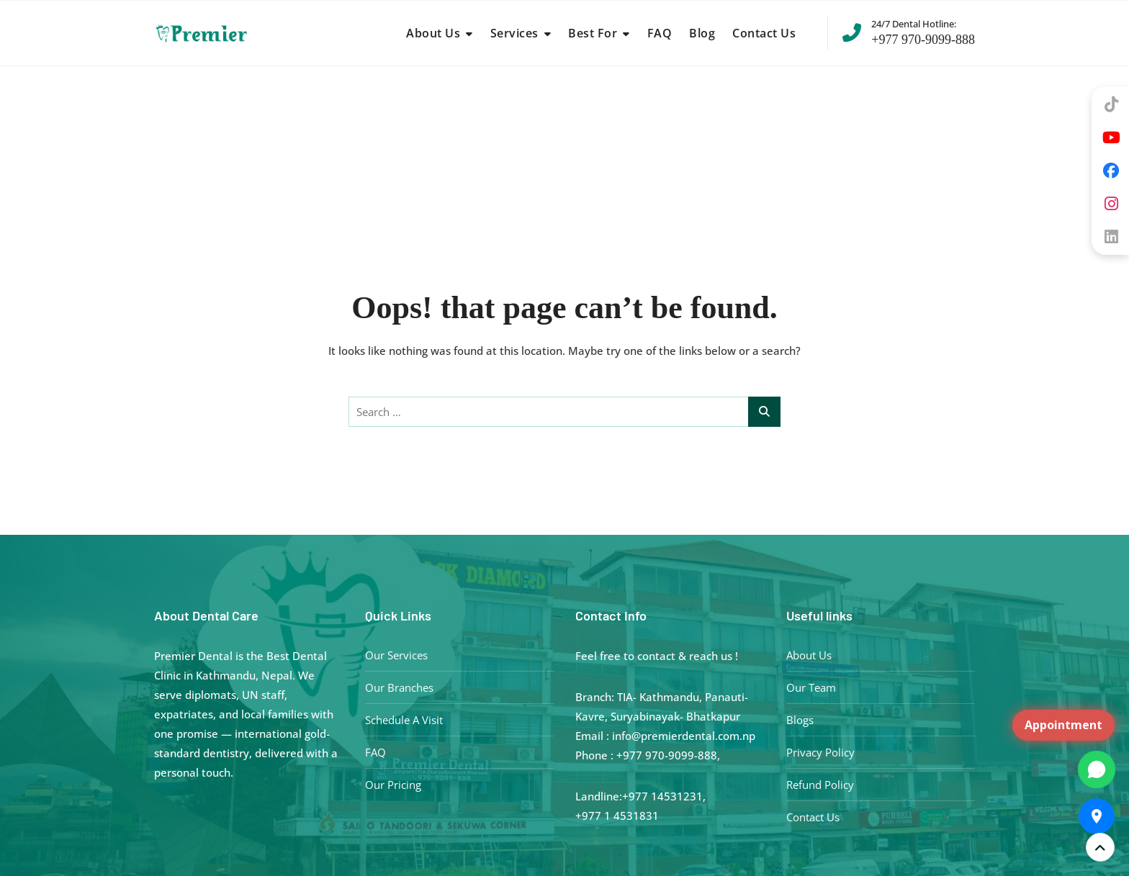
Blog (702, 33)
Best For (592, 33)
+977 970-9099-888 (908, 31)
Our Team (811, 687)
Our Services (396, 655)
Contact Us (764, 33)
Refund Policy (820, 784)
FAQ (660, 33)
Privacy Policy (820, 752)
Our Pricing (393, 784)
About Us (433, 33)
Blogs (800, 720)
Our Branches (399, 687)
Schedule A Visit (404, 720)
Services (514, 33)
